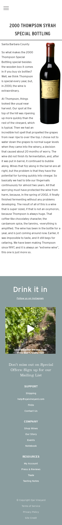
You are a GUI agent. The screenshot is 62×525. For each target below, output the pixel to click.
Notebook (31, 445)
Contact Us (31, 410)
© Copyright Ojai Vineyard (31, 500)
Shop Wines (31, 428)
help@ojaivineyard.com (31, 399)
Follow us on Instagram (30, 298)
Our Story (31, 434)
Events (31, 440)
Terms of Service (31, 506)
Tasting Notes (31, 480)
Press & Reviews (31, 469)
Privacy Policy (31, 511)
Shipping (31, 393)
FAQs (31, 404)
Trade (31, 475)
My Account (31, 463)
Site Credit (31, 517)
